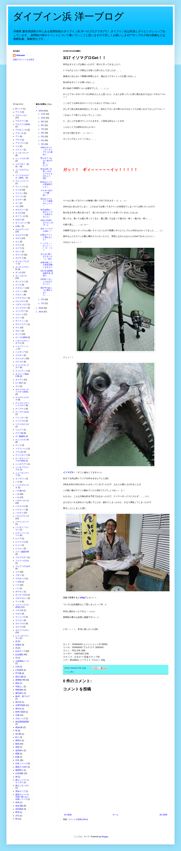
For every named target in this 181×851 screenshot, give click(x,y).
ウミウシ (19, 193)
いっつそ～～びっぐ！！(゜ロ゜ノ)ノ (46, 246)
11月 (43, 114)
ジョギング (20, 352)
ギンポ (18, 272)
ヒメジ (18, 545)
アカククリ (20, 121)
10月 (43, 118)
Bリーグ (18, 109)
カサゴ (18, 238)
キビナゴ (19, 258)
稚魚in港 (19, 727)
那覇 (17, 754)
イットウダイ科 (22, 158)
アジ (17, 136)
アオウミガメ (21, 115)
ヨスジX (18, 627)
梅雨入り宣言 (21, 767)
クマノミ (19, 291)
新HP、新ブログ (22, 696)
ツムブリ (19, 430)
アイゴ (18, 112)
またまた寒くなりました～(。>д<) (46, 256)
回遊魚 (18, 645)
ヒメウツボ (20, 542)
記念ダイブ (20, 651)
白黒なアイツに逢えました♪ (46, 237)
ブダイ (18, 575)
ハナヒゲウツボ (22, 516)
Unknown (20, 55)
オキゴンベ (20, 210)
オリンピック (21, 223)
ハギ (17, 482)
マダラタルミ (21, 598)
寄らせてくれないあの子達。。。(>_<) (46, 161)
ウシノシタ (20, 186)
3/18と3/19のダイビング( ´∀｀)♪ (46, 222)
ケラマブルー (21, 298)
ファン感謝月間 (22, 552)
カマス (18, 245)
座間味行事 (20, 680)
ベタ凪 (18, 582)
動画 (17, 744)
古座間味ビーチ (22, 661)
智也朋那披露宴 (22, 722)
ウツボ (18, 190)
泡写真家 (19, 809)
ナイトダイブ (21, 455)
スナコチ (19, 362)
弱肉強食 (19, 690)
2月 (42, 299)
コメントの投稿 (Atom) (78, 819)
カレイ (18, 251)
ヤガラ (18, 614)
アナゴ (18, 140)
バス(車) (18, 491)
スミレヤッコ (21, 371)
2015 (41, 308)
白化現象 (19, 773)
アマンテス (20, 143)
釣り (72, 672)
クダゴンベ (20, 288)
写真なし (19, 686)
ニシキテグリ (21, 464)
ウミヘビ (19, 196)
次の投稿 (68, 815)
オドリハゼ (20, 216)
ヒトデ (18, 538)
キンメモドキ (21, 276)
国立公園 (19, 677)
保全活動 (19, 806)
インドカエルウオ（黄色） (22, 176)
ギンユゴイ (20, 281)
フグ (17, 572)
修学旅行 (19, 693)
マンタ (18, 601)
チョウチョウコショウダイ (22, 404)
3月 (42, 144)
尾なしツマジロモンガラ (22, 781)
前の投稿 (163, 815)
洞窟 (17, 747)
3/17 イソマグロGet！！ (46, 230)
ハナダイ (19, 513)
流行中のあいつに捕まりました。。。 (46, 291)
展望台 (18, 740)
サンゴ (18, 334)
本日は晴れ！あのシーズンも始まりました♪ (46, 213)
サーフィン (20, 321)
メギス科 (19, 610)
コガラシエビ (21, 304)
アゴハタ (19, 133)
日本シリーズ (21, 763)
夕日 (17, 816)
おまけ (18, 219)
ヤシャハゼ (20, 617)
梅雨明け (19, 770)
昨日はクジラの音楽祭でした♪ (46, 184)
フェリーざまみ (22, 560)
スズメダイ (20, 358)
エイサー (19, 200)
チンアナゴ (20, 409)
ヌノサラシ (20, 478)
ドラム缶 (19, 452)
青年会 (18, 708)
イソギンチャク (22, 153)
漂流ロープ (20, 791)
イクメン (19, 150)
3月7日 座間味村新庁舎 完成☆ (46, 273)
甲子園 (18, 673)
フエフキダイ (21, 557)
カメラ (18, 248)
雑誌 (17, 683)
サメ (17, 327)
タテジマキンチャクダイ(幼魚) (22, 390)
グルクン (19, 294)
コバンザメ (20, 311)
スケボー (19, 355)
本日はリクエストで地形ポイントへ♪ (46, 202)
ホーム (115, 815)
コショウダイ (21, 308)
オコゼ (18, 213)
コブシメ (19, 314)
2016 (41, 111)
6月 (42, 133)
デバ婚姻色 (20, 436)
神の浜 (18, 702)
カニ (17, 242)
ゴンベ (18, 318)
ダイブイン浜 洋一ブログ (68, 16)
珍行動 (18, 734)
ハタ (17, 497)
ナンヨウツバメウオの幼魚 (22, 459)
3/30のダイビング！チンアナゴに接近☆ (46, 151)
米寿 (17, 802)
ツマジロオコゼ (22, 424)
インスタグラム (22, 170)
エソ (17, 203)
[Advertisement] (115, 787)
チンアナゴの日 (22, 412)
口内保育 (19, 670)
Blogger (105, 837)
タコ (17, 386)
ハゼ (17, 494)
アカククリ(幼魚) (22, 124)
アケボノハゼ (21, 130)
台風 (17, 715)
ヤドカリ (19, 620)
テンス (18, 445)
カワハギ (19, 255)
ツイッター (20, 417)
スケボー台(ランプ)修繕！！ (46, 192)
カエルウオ (20, 235)
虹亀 (17, 757)
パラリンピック (22, 522)
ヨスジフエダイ (22, 630)
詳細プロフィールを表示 (23, 59)
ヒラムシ (19, 548)
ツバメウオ (20, 421)
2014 (41, 312)
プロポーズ (20, 578)
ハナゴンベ (20, 509)
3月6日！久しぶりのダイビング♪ (46, 281)
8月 (42, 125)
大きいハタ (20, 718)
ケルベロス (20, 301)
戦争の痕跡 (20, 712)
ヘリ (17, 588)
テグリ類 (19, 433)
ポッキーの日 (21, 595)
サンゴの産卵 (21, 337)
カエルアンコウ (22, 229)
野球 (17, 812)
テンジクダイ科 (22, 440)
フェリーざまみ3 (22, 566)
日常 (17, 760)
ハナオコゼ (20, 506)
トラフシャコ (21, 448)
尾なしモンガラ (22, 785)
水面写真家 (20, 705)
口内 (17, 667)
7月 (42, 129)
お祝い (18, 226)
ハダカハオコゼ (22, 500)
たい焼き (19, 383)
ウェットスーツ (22, 181)
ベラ (17, 585)
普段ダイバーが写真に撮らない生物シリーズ (22, 796)
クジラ (18, 285)
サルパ (18, 331)
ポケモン (19, 591)
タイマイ (19, 380)
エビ (17, 206)
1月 (42, 303)
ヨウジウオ (20, 623)
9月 (42, 121)
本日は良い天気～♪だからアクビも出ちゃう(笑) (46, 173)
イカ (17, 146)
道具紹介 (19, 750)
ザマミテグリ (21, 324)
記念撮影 (19, 654)
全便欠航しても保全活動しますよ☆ (46, 264)
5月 (42, 136)
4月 (42, 140)
